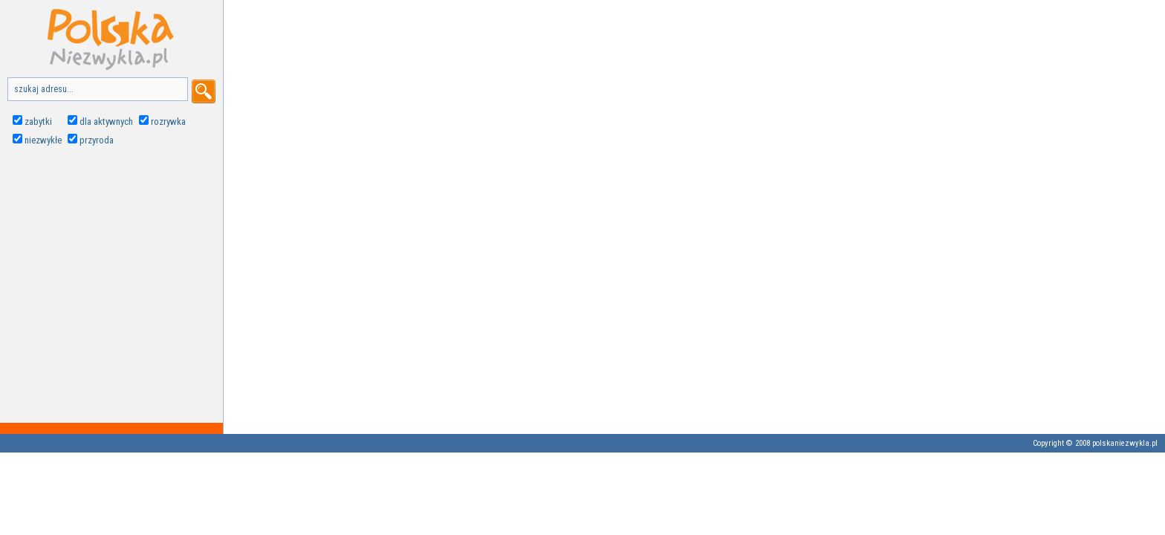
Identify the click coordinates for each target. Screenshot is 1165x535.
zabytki (38, 121)
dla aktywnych (106, 121)
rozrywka (168, 121)
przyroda (96, 140)
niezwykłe (43, 140)
